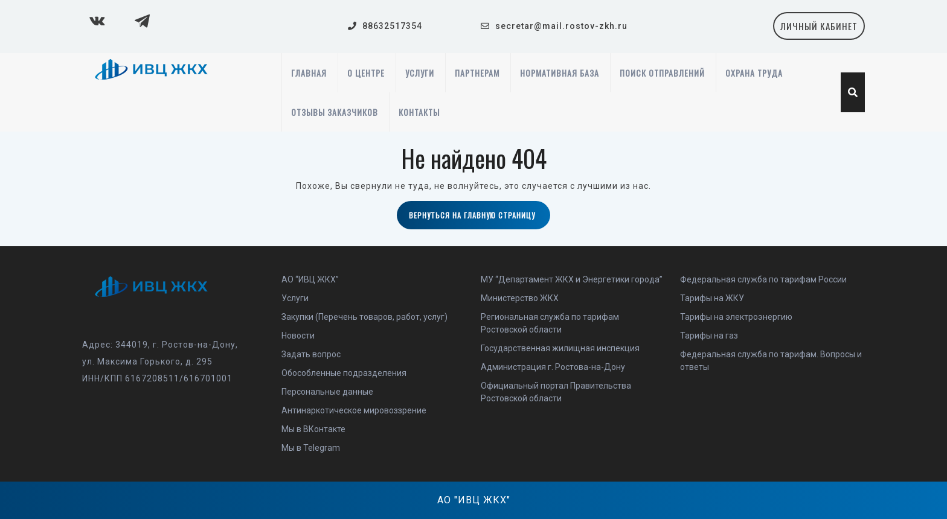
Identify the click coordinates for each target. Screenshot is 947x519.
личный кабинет (822, 29)
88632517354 (392, 26)
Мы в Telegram (310, 448)
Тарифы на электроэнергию (736, 317)
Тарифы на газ (709, 335)
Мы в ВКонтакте (313, 429)
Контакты (419, 112)
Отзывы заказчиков (334, 112)
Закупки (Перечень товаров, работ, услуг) (364, 317)
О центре (366, 72)
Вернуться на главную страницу (479, 219)
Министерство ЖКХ (520, 298)
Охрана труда (754, 72)
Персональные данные (327, 391)
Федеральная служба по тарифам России (763, 279)
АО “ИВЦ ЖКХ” (310, 279)
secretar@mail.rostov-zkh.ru (561, 26)
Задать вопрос (311, 354)
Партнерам (477, 72)
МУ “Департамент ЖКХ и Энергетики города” (572, 279)
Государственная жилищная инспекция (560, 348)
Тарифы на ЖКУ (712, 298)
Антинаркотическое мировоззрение (353, 410)
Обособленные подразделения (343, 373)
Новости (298, 335)
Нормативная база (559, 72)
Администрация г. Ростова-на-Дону (553, 367)
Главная (309, 72)
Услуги (419, 72)
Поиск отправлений (662, 72)
